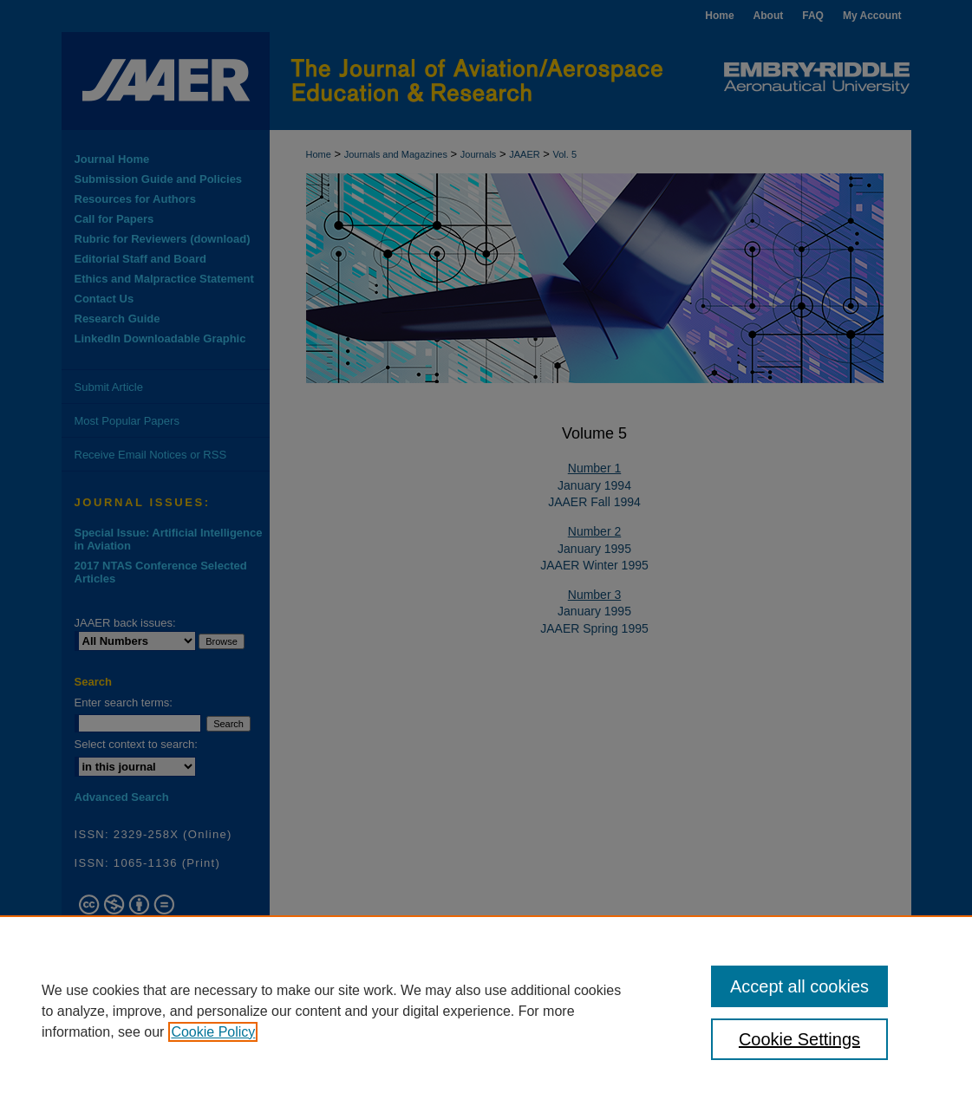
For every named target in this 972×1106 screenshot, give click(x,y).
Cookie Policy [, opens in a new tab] (213, 1032)
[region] (486, 1010)
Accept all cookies (799, 986)
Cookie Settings (799, 1039)
